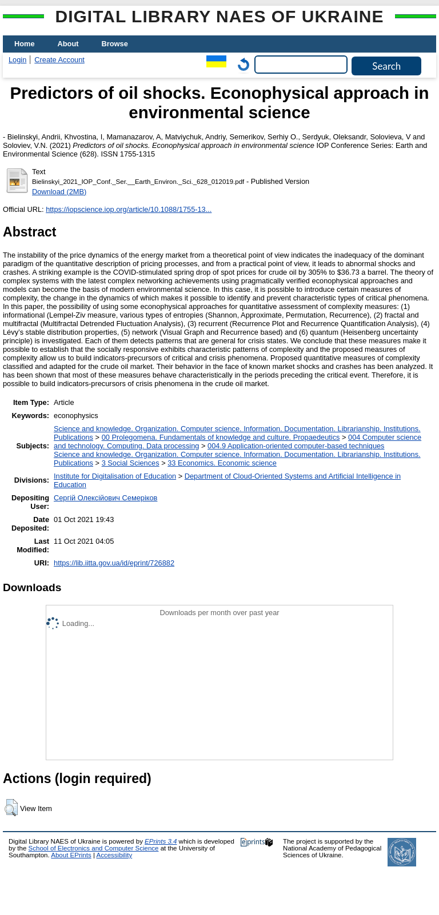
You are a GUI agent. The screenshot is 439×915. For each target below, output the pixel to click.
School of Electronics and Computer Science (94, 848)
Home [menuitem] (24, 43)
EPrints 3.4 (161, 841)
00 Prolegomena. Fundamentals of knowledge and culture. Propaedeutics (221, 437)
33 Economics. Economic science (222, 463)
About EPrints (71, 855)
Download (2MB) (59, 191)
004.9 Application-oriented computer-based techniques (295, 446)
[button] (11, 807)
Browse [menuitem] (115, 43)
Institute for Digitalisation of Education (115, 476)
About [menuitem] (68, 43)
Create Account (59, 59)
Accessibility (114, 855)
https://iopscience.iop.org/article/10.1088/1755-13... (128, 209)
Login (17, 59)
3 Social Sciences (130, 463)
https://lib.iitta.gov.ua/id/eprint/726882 (114, 563)
